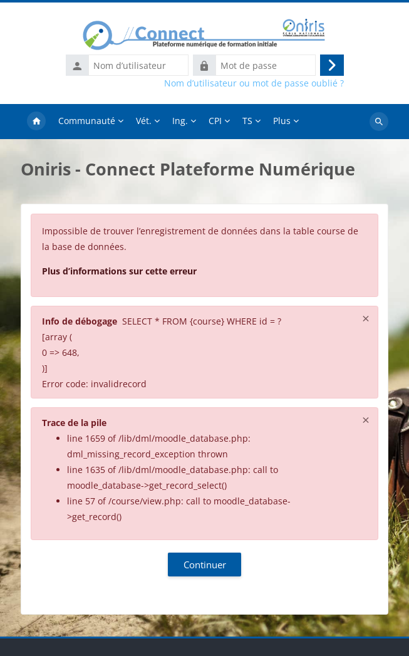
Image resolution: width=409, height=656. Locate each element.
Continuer (205, 564)
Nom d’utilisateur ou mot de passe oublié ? (254, 83)
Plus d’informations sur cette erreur (119, 271)
